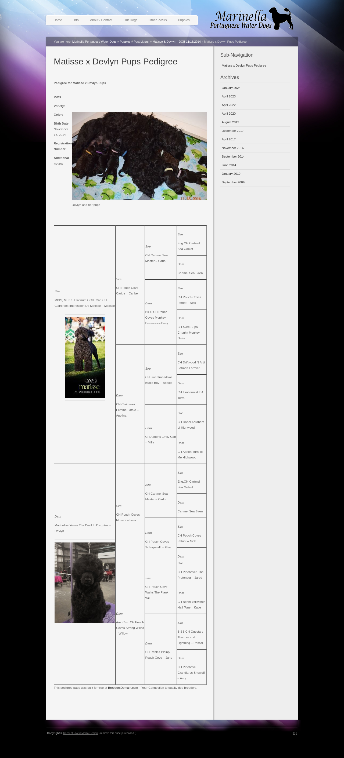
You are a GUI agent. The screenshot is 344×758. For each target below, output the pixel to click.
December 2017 (233, 130)
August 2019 (230, 122)
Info (76, 20)
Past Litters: (141, 41)
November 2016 (233, 148)
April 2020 (229, 113)
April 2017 (229, 139)
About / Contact (101, 20)
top (295, 733)
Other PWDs (158, 20)
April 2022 (229, 105)
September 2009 (233, 182)
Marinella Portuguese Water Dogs (255, 20)
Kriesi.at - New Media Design (80, 733)
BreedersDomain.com (123, 687)
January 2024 (231, 87)
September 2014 (233, 156)
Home (57, 20)
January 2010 (231, 173)
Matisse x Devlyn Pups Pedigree (116, 61)
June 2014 (229, 165)
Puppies (183, 20)
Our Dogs (130, 20)
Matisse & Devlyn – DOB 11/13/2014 (177, 41)
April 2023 (229, 96)
